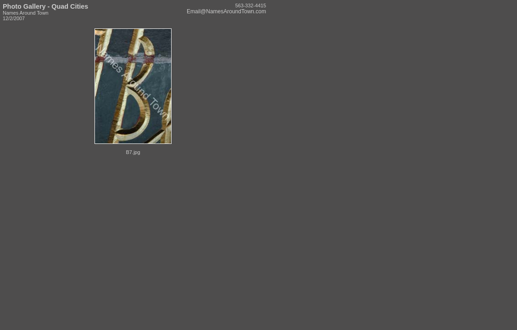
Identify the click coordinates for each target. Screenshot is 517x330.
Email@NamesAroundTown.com (226, 11)
